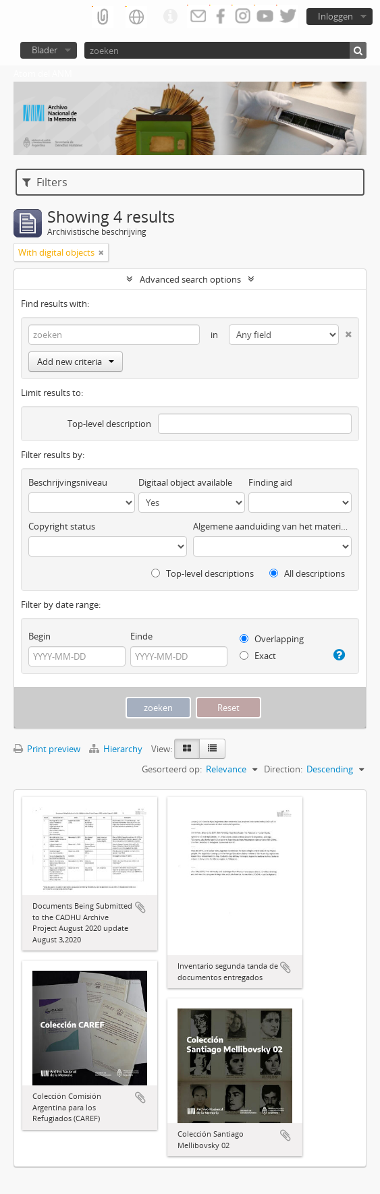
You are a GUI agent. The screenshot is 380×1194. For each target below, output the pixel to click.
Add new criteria (75, 362)
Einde (141, 636)
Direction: (283, 769)
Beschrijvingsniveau (67, 482)
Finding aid (270, 482)
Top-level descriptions (202, 573)
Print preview (46, 749)
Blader (44, 50)
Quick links (170, 17)
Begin (39, 636)
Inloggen (335, 16)
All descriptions (307, 573)
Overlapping (272, 639)
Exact (258, 656)
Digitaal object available (185, 482)
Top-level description (109, 424)
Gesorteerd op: (172, 769)
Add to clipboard (140, 907)
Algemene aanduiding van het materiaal (272, 526)
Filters (44, 182)
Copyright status (61, 526)
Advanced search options (190, 279)
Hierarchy (116, 749)
